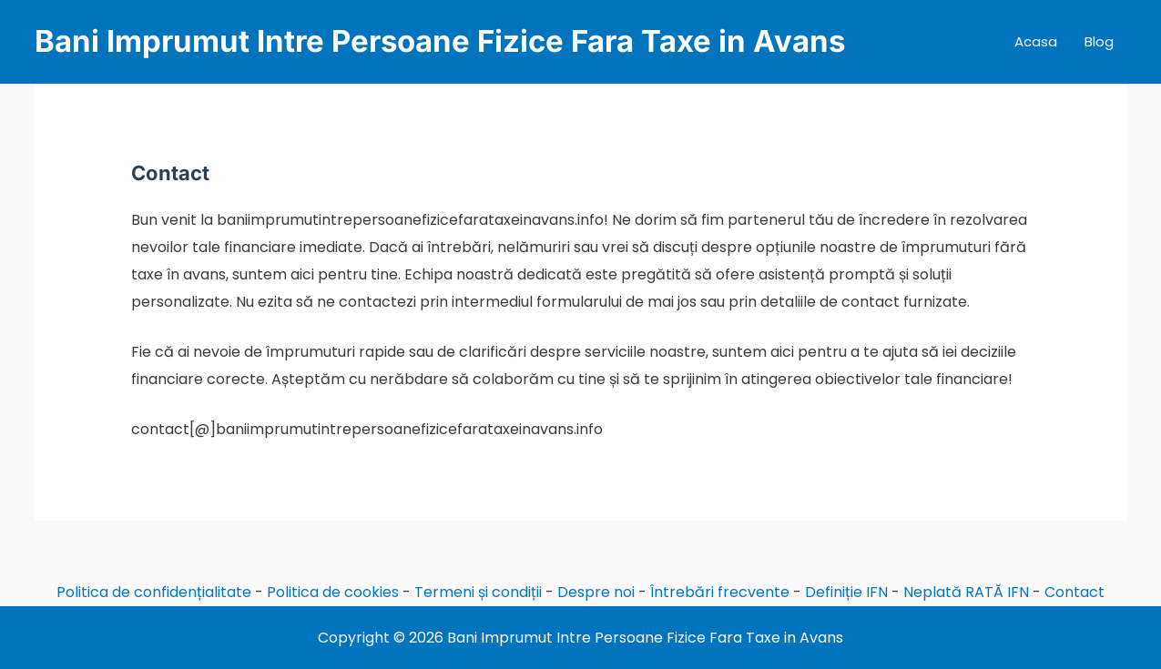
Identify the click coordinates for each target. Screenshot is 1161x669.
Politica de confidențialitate (153, 592)
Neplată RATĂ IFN (966, 592)
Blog (1099, 41)
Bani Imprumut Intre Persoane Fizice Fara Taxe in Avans (440, 41)
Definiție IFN (846, 592)
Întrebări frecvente (719, 592)
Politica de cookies (333, 592)
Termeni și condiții (478, 592)
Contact (1074, 592)
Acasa (1035, 41)
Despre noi (596, 592)
